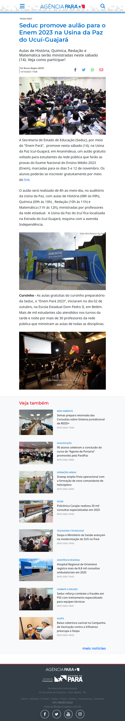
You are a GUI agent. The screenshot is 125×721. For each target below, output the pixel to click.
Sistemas (99, 698)
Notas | (56, 698)
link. (27, 179)
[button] (21, 6)
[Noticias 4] (65, 385)
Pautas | (46, 698)
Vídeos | (74, 698)
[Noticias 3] (59, 385)
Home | (25, 698)
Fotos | (64, 698)
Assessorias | (86, 698)
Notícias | (35, 698)
